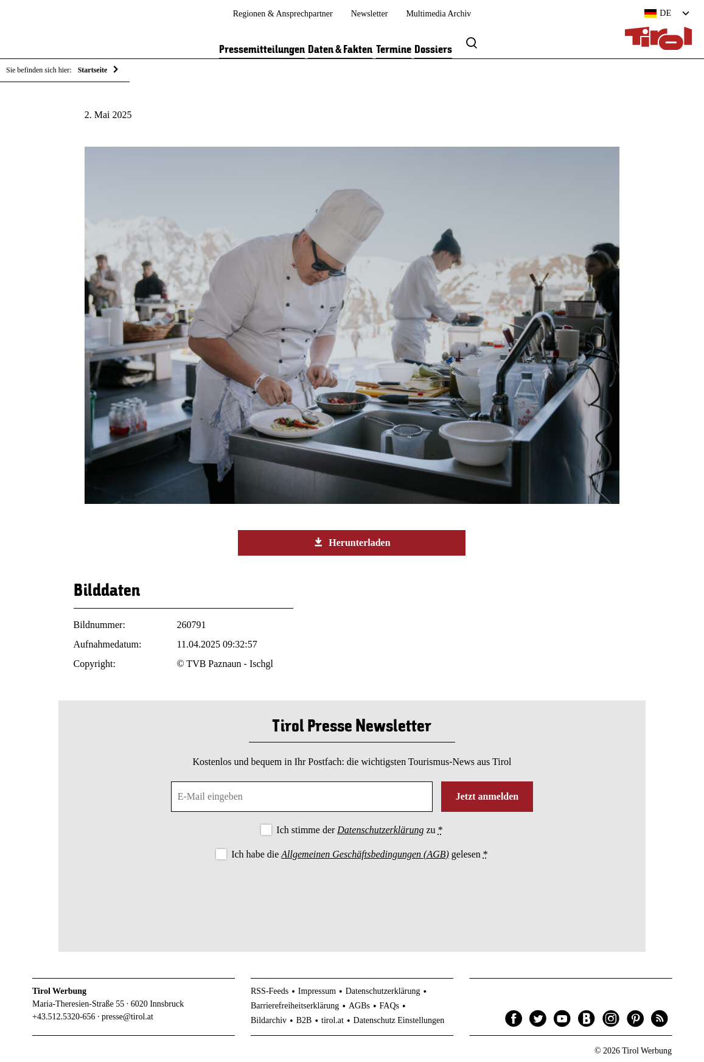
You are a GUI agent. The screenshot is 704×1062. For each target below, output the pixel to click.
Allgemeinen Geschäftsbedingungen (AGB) (364, 854)
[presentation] (351, 896)
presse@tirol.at (127, 1016)
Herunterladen (351, 542)
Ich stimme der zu (359, 830)
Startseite (93, 70)
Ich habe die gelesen (359, 854)
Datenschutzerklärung (380, 830)
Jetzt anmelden (487, 796)
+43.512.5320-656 (64, 1016)
